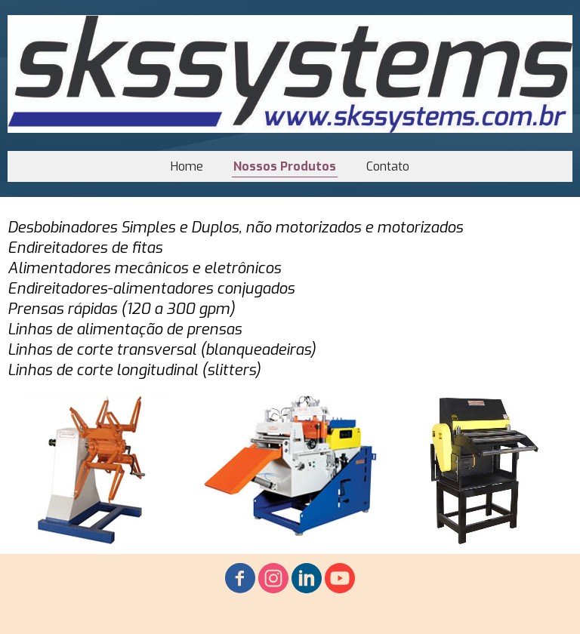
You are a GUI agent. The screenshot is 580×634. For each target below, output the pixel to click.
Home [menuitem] (187, 166)
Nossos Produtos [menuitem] (284, 166)
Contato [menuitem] (387, 166)
